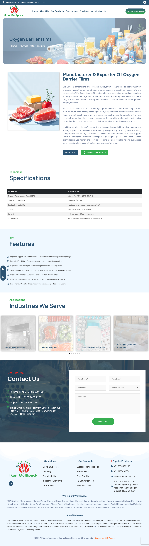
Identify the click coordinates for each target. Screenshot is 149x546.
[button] (1, 332)
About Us (44, 11)
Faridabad (11, 523)
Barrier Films (83, 471)
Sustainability (49, 476)
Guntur (31, 523)
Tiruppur (119, 526)
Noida (50, 526)
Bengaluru (44, 520)
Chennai (109, 520)
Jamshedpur (96, 523)
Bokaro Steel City (85, 520)
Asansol (34, 520)
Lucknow (11, 526)
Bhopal (59, 520)
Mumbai (28, 526)
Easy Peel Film (83, 476)
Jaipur (77, 523)
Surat (92, 526)
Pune (56, 526)
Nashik (44, 526)
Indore (70, 523)
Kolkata (127, 523)
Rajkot (63, 526)
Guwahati (39, 523)
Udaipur (127, 526)
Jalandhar (85, 523)
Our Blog (47, 471)
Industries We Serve (52, 480)
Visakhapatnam (33, 529)
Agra (9, 520)
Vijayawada (20, 529)
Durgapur (136, 520)
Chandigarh (99, 520)
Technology (72, 11)
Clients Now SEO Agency (105, 538)
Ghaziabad (21, 523)
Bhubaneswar (70, 520)
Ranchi (70, 526)
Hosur (53, 523)
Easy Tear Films (84, 485)
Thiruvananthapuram (105, 526)
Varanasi (11, 529)
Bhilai (52, 520)
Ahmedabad (18, 520)
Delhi (129, 520)
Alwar (27, 520)
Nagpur (37, 526)
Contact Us (100, 11)
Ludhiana (20, 526)
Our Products (57, 11)
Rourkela (78, 526)
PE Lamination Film (85, 480)
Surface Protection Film (88, 466)
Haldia (46, 523)
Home (35, 11)
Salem (86, 526)
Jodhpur (106, 523)
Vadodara (136, 526)
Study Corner (86, 11)
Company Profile (51, 466)
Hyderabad (62, 523)
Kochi (120, 523)
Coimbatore (120, 520)
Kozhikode (136, 523)
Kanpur (114, 523)
